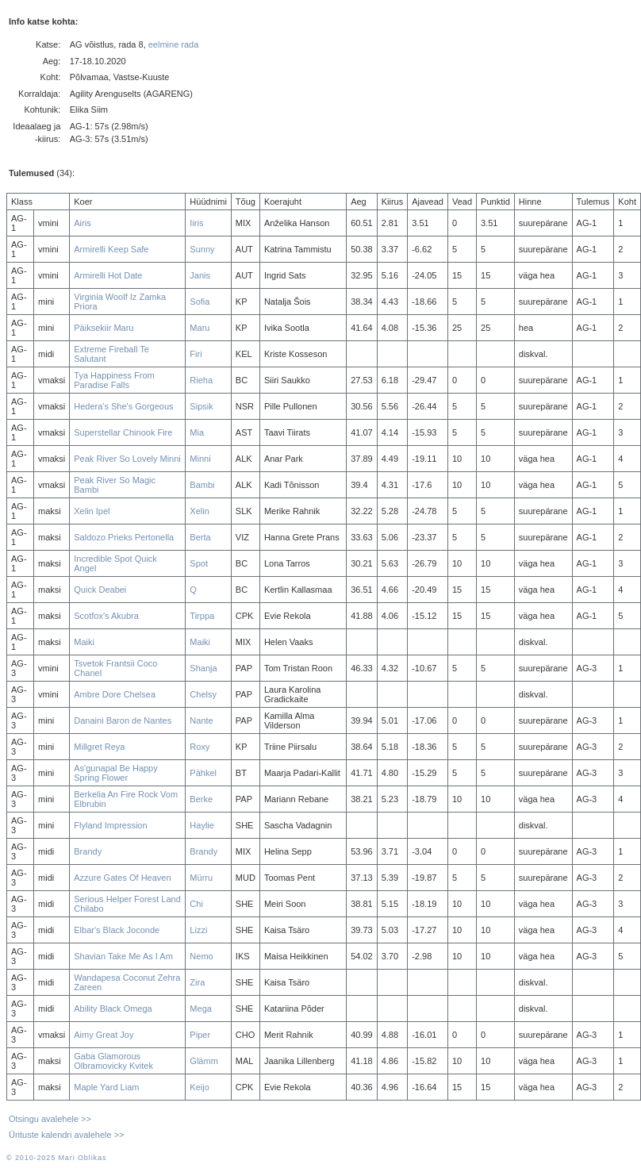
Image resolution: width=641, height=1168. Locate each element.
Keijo (199, 1087)
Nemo (201, 956)
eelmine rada (173, 44)
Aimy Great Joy (103, 1034)
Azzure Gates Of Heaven (122, 877)
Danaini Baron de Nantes (122, 720)
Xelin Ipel (91, 511)
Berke (201, 799)
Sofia (199, 301)
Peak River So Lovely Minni (127, 458)
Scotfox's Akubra (106, 615)
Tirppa (202, 615)
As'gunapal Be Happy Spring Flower (115, 772)
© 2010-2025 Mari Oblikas (56, 1158)
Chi (196, 904)
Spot (199, 563)
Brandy (88, 851)
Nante (201, 720)
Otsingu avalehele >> (50, 1119)
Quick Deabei (100, 589)
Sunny (202, 249)
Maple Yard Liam (106, 1087)
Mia (197, 432)
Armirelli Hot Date (108, 275)
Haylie (202, 825)
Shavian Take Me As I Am (123, 956)
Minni (200, 458)
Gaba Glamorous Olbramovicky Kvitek (113, 1060)
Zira (197, 982)
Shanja (203, 668)
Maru (199, 327)
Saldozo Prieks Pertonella (124, 537)
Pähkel (203, 773)
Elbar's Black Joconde (116, 930)
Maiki (84, 642)
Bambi (202, 485)
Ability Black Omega (113, 1008)
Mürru (201, 877)
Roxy (199, 746)
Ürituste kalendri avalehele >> (67, 1134)
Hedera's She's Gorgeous (123, 406)
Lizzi (198, 930)
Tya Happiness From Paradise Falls (114, 380)
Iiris (196, 223)
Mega (201, 1008)
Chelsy (203, 694)
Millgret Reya (99, 746)
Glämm (203, 1061)
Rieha (201, 380)
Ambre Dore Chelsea (114, 694)
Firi (196, 354)
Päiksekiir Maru (103, 327)
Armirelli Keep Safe (111, 249)
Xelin (199, 511)
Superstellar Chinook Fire (123, 432)
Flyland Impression (110, 825)
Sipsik (201, 406)
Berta (200, 537)
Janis (200, 275)
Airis (82, 223)
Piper (200, 1034)
